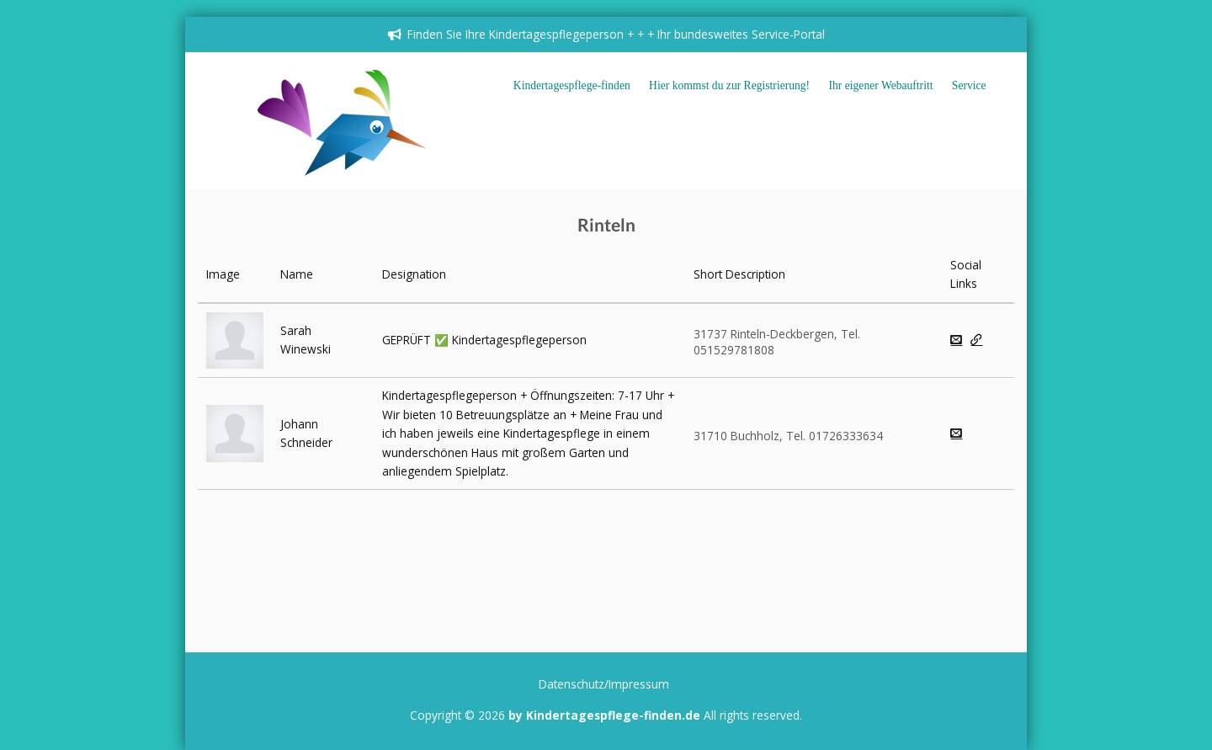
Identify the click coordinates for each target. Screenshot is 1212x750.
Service (969, 85)
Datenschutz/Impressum (604, 684)
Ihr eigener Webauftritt (881, 85)
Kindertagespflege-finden (571, 85)
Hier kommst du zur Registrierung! (729, 85)
